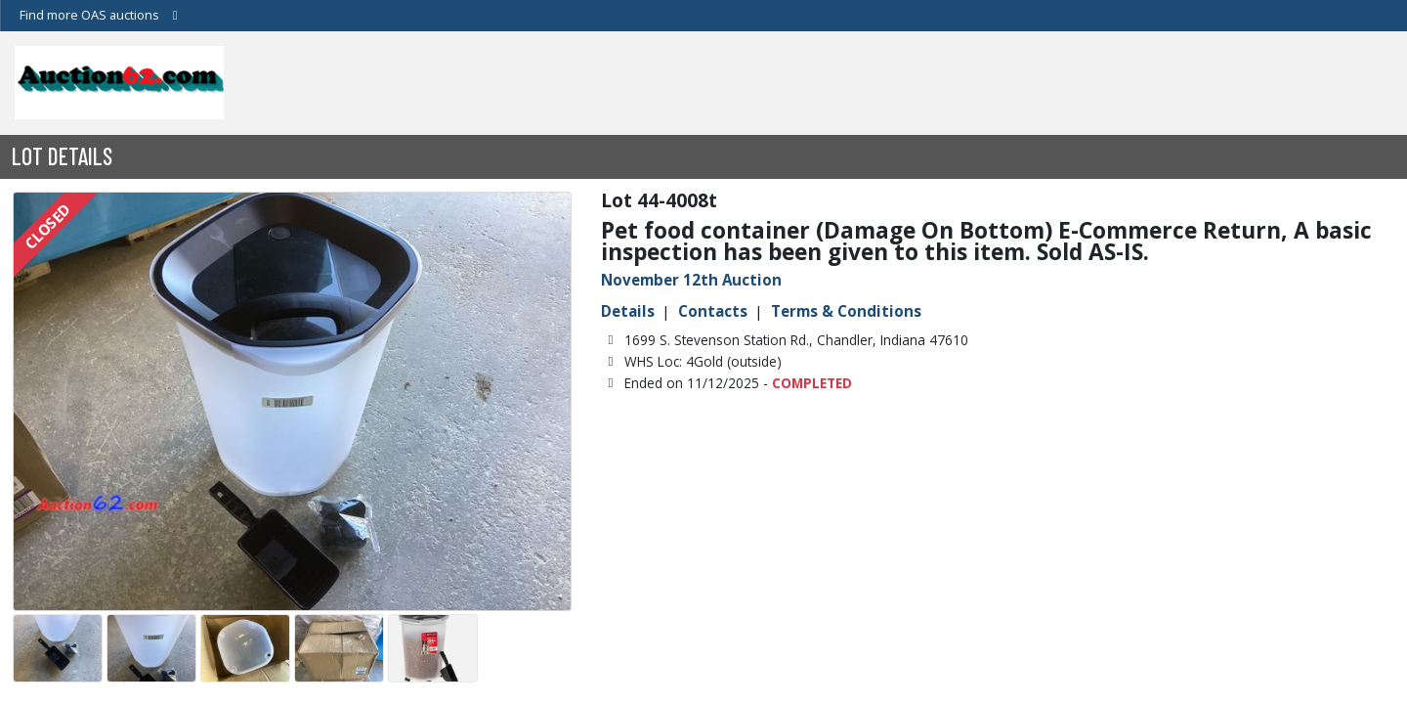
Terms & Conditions (846, 311)
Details (628, 311)
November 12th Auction (691, 279)
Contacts (712, 311)
